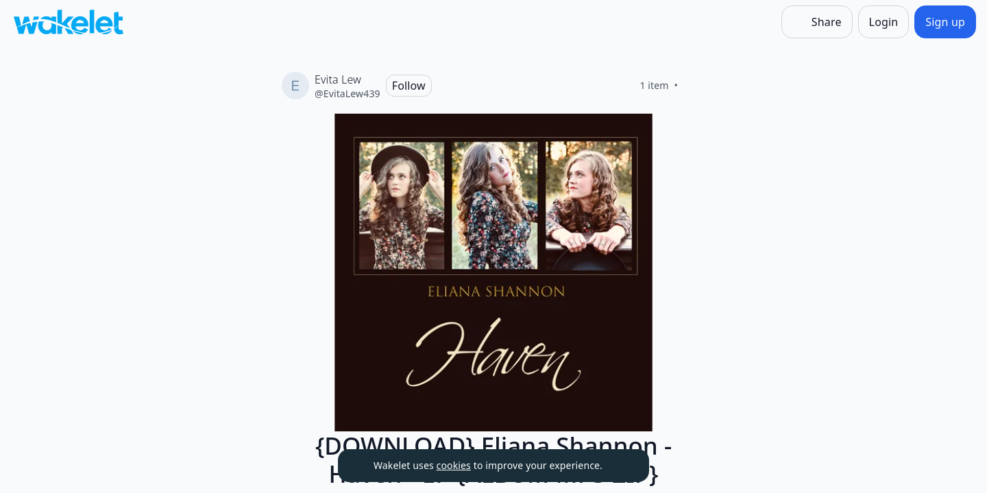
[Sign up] (945, 21)
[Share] (817, 21)
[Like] (694, 86)
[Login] (884, 21)
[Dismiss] (622, 466)
